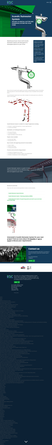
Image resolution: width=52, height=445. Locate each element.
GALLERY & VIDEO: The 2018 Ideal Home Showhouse (10, 355)
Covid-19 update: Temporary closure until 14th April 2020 (11, 375)
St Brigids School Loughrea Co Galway (7, 312)
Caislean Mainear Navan (5, 318)
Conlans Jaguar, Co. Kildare (5, 434)
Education (2, 412)
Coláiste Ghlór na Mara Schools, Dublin (7, 430)
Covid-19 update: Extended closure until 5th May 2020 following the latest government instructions (19, 376)
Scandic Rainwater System (5, 407)
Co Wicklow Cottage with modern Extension (8, 326)
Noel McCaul (2, 387)
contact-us (2, 444)
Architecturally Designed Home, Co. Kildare (8, 331)
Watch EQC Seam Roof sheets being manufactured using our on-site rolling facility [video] (17, 372)
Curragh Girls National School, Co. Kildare (8, 435)
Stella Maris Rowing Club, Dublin (6, 428)
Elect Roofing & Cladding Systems (6, 401)
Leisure (1, 417)
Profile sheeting (3, 396)
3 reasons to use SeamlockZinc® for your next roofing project (12, 361)
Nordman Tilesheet (4, 406)
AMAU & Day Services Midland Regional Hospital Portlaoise (11, 321)
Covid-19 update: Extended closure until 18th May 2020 (10, 377)
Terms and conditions (4, 440)
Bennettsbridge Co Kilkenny (5, 303)
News (1, 299)
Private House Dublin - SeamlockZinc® (7, 313)
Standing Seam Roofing (4, 399)
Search (1, 439)
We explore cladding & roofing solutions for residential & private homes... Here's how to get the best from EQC (21, 336)
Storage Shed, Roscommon (5, 426)
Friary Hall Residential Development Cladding (9, 423)
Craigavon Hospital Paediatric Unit (7, 420)
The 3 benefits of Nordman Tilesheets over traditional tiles (11, 370)
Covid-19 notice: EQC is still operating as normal (9, 373)
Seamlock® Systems (4, 397)
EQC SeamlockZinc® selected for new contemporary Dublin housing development (16, 365)
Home (1, 297)
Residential (2, 416)
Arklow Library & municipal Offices (6, 317)
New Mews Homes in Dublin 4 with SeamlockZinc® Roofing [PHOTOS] (13, 352)
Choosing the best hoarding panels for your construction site (12, 381)
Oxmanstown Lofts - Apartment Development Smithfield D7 (11, 332)
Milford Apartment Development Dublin (8, 307)
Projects (1, 419)
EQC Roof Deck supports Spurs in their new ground (10, 363)
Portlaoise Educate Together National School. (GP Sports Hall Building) (14, 315)
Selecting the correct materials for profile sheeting (10, 367)
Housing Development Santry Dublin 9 (7, 302)
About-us (2, 443)
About (16, 282)
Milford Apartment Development (6, 424)
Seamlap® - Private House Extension (7, 333)
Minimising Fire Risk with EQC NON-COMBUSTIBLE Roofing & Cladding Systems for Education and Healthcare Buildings (23, 322)
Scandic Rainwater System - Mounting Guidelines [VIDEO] (20, 196)
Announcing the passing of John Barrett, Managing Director (12, 382)
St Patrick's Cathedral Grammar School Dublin (9, 304)
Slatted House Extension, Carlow (6, 337)
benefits (33, 239)
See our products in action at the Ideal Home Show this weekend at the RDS (15, 353)
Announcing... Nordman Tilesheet (6, 344)
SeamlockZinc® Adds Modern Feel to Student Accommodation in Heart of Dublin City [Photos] (18, 351)
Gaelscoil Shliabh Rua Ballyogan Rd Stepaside (9, 323)
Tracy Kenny (2, 390)
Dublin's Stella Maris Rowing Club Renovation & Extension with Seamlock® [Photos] (16, 341)
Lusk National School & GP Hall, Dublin (7, 429)
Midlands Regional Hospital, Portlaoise (7, 431)
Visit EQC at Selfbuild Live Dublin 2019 (7, 371)
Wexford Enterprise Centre (5, 300)
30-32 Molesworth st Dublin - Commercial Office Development (12, 334)
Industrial (2, 415)
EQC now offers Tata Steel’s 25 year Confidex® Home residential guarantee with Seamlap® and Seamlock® (21, 368)
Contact (30, 260)
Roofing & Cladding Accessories (6, 405)
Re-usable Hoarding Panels (5, 438)
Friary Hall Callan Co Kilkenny (5, 308)
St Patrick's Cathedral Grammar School (7, 421)
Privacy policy (16, 292)
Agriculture (2, 410)
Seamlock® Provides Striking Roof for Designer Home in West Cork (13, 347)
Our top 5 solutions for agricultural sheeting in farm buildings (12, 339)
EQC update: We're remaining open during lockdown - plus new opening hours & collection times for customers (22, 380)
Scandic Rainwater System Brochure (16, 193)
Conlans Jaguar (3, 328)
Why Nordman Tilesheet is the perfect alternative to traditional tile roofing (14, 342)
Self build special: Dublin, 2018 (6, 348)
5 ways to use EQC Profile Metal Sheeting (8, 358)
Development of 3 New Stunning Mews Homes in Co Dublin (11, 310)
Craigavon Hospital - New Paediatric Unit (8, 305)
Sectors (1, 409)
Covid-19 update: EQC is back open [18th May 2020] (10, 378)
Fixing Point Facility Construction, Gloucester (8, 436)
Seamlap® (2, 400)
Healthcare (2, 414)
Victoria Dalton (3, 392)
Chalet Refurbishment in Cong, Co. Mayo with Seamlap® (11, 356)
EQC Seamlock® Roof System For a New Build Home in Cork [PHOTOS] (14, 357)
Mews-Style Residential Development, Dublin (9, 433)
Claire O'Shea (2, 391)
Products (2, 395)
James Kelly (2, 385)
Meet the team (3, 383)
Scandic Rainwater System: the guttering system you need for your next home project (16, 343)
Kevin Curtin (2, 389)
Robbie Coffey (3, 386)
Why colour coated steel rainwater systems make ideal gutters (12, 366)
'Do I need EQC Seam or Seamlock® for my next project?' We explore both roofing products (18, 360)
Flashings (2, 404)
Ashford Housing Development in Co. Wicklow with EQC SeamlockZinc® (14, 362)
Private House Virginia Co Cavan (6, 309)
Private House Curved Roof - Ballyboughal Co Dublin (10, 314)
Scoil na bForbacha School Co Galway (7, 319)
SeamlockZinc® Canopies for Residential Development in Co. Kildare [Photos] (15, 349)
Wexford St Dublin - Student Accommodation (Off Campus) (11, 324)
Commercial (2, 411)
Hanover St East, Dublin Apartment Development (9, 327)
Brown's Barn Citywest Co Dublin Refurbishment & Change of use (13, 338)
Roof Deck (2, 402)
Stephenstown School (4, 329)
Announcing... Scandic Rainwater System (8, 346)
